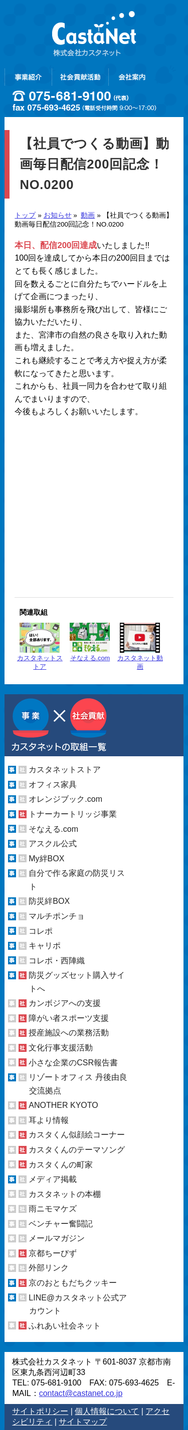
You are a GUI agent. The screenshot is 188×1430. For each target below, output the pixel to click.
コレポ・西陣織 (57, 960)
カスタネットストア (40, 646)
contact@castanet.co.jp (81, 1393)
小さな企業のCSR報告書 (73, 1062)
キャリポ (45, 945)
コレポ (41, 931)
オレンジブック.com (65, 799)
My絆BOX (46, 858)
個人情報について (107, 1411)
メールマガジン (57, 1238)
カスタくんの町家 (61, 1164)
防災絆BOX (49, 901)
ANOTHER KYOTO (63, 1105)
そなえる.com (90, 642)
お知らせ (58, 215)
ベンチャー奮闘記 (61, 1223)
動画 (88, 215)
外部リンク (49, 1267)
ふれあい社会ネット (65, 1325)
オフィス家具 (53, 784)
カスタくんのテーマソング (77, 1149)
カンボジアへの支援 (65, 1003)
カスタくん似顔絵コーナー (77, 1134)
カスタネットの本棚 (65, 1194)
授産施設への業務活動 (69, 1032)
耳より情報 (49, 1120)
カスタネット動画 (140, 646)
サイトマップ (83, 1421)
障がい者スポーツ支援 (69, 1018)
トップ (25, 215)
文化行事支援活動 (61, 1047)
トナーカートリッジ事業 (73, 814)
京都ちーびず (53, 1253)
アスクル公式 (53, 843)
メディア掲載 (53, 1179)
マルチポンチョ (57, 916)
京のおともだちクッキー (73, 1282)
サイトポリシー (40, 1411)
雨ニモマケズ (53, 1208)
